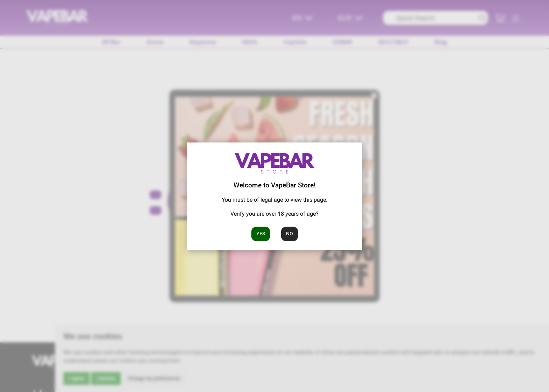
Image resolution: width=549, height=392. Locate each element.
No (289, 233)
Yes (260, 233)
